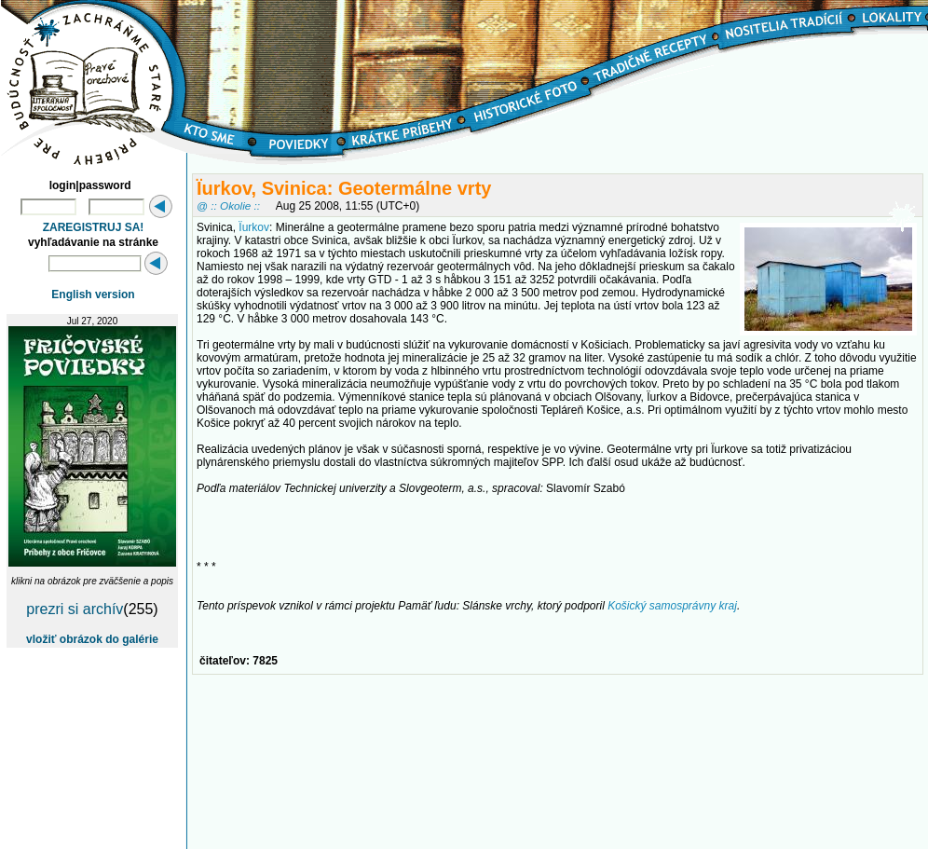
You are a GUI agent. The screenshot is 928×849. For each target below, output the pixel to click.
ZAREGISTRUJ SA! (93, 227)
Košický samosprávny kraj (672, 605)
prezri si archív (74, 609)
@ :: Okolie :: (228, 205)
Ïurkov (254, 227)
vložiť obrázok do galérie (92, 639)
